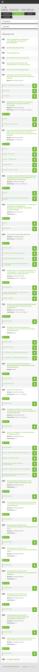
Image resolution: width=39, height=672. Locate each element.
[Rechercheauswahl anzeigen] (2, 7)
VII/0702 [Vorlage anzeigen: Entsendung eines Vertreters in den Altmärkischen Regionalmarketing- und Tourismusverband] (6, 648)
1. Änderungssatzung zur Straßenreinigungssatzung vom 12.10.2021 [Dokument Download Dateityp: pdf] (16, 264)
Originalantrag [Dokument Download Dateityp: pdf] (7, 228)
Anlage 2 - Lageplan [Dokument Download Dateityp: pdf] (8, 298)
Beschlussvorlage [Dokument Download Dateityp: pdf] (8, 247)
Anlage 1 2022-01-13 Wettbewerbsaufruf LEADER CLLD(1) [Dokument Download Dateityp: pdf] (17, 452)
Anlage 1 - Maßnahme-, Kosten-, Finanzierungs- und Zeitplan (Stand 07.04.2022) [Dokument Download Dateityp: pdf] (16, 293)
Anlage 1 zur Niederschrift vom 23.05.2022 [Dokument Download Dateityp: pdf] (14, 85)
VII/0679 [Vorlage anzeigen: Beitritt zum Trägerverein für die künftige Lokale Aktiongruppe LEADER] (6, 442)
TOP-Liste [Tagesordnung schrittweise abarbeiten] (30, 13)
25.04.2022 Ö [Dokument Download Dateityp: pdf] (7, 95)
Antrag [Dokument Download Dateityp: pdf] (5, 118)
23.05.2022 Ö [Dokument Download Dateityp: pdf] (7, 90)
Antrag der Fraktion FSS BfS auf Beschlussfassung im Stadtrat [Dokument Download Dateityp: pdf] (16, 198)
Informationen (6, 13)
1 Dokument (6, 26)
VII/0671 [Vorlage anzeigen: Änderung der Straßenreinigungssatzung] (6, 243)
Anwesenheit (7, 17)
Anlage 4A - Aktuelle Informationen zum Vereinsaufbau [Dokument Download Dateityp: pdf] (17, 469)
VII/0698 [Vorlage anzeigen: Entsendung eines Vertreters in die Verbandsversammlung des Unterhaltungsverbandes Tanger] (6, 560)
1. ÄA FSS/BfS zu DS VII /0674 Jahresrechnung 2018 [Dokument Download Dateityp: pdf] (15, 352)
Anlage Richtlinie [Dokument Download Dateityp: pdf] (8, 164)
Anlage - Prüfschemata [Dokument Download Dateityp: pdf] (9, 154)
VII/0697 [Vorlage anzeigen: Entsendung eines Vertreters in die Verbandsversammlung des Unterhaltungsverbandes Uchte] (6, 537)
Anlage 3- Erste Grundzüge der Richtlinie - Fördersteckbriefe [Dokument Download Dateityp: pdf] (14, 464)
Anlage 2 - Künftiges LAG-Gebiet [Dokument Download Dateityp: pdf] (11, 458)
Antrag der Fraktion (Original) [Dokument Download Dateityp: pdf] (11, 124)
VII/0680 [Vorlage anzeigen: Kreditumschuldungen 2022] (6, 398)
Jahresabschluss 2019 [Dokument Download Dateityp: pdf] (9, 383)
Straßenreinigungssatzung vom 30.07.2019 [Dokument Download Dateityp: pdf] (14, 258)
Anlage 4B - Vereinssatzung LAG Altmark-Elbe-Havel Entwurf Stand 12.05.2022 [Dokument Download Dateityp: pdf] (16, 475)
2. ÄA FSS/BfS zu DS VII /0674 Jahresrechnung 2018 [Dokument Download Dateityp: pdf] (15, 357)
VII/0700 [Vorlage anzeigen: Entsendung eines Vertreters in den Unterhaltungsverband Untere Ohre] (6, 604)
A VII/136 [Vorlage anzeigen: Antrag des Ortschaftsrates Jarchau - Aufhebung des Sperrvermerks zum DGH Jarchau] (7, 218)
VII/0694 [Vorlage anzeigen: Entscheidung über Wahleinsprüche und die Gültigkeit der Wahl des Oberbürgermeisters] (6, 491)
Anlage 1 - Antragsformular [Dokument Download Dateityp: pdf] (10, 159)
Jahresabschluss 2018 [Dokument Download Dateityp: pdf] (9, 347)
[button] (34, 86)
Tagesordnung (18, 13)
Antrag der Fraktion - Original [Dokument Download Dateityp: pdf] (11, 169)
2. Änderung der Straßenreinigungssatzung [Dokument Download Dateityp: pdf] (14, 253)
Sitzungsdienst (31, 666)
